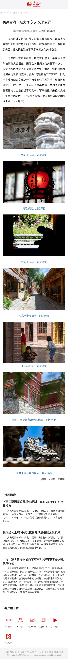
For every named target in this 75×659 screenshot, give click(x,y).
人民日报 (8, 621)
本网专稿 (24, 13)
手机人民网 (32, 621)
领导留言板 (43, 621)
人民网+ (20, 621)
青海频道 (13, 13)
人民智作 (8, 638)
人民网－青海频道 (47, 31)
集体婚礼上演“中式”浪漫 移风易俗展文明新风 (31, 532)
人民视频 (55, 621)
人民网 (3, 13)
